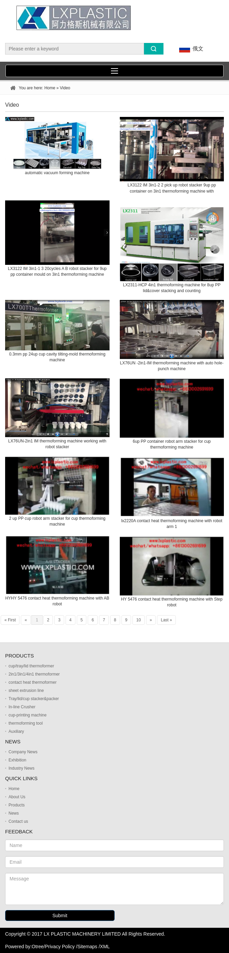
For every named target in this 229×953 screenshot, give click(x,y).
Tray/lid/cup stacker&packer (34, 698)
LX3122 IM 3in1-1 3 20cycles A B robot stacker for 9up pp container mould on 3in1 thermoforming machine (57, 271)
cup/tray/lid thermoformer (31, 666)
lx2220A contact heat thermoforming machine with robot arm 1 (171, 523)
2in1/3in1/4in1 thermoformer (34, 674)
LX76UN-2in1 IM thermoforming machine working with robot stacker (57, 444)
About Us (17, 797)
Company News (23, 752)
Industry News (21, 768)
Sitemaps (87, 946)
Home (49, 88)
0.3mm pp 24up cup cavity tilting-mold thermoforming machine (57, 357)
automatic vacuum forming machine (57, 172)
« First (10, 620)
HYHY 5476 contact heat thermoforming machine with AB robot (57, 601)
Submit (59, 915)
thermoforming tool (26, 723)
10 (138, 620)
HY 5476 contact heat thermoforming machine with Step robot (172, 602)
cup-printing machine (27, 715)
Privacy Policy (60, 946)
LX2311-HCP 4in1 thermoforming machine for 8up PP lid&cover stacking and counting (171, 288)
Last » (166, 620)
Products (17, 805)
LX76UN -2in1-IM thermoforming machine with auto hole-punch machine (172, 366)
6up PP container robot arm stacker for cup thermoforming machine (172, 444)
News (14, 813)
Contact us (18, 821)
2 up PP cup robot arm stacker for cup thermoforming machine (57, 521)
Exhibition (17, 760)
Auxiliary (16, 731)
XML (105, 946)
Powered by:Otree (24, 946)
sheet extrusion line (26, 690)
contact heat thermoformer (33, 682)
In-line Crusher (22, 707)
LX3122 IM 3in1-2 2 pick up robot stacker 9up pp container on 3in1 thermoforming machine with (172, 188)
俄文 (190, 49)
